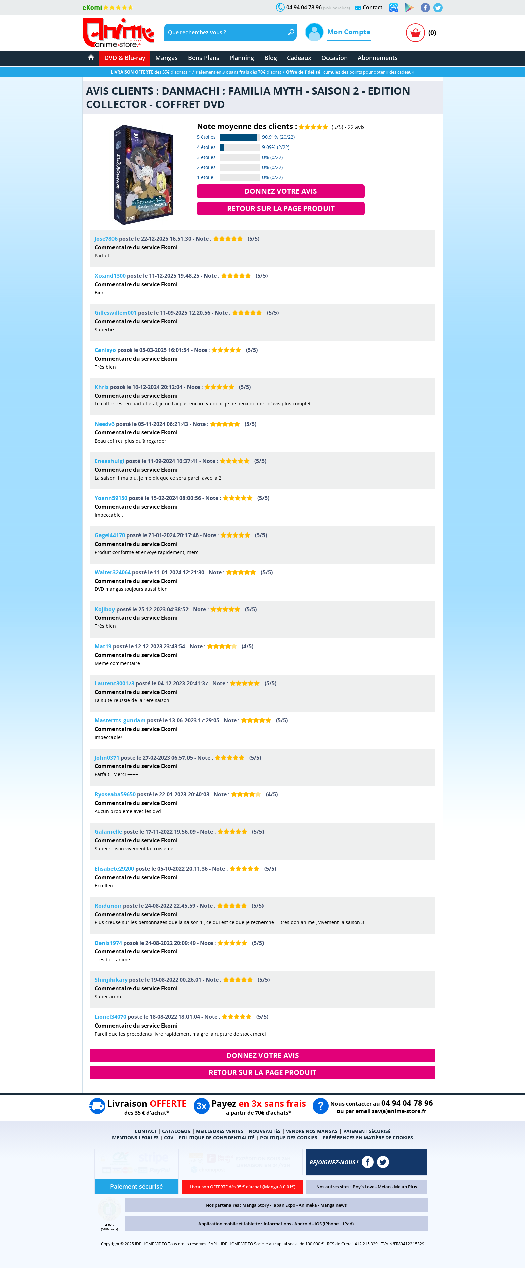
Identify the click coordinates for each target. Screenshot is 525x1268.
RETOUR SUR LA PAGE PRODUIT (281, 208)
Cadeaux (299, 58)
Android (302, 1224)
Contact (372, 7)
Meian (384, 1187)
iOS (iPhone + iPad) (334, 1224)
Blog (270, 58)
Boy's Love (363, 1187)
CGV (168, 1137)
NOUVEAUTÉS (265, 1131)
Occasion (334, 58)
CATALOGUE (176, 1131)
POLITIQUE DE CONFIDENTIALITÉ (217, 1137)
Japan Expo (283, 1205)
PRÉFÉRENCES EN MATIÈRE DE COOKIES (368, 1137)
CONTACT (146, 1131)
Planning (241, 58)
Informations (277, 1224)
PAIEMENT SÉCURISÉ (367, 1131)
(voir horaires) (336, 8)
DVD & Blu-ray (124, 58)
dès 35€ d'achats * (151, 72)
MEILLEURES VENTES (219, 1131)
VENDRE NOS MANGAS (312, 1131)
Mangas (166, 58)
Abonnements (378, 58)
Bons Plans (203, 58)
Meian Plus (405, 1187)
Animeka (308, 1205)
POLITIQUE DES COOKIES (288, 1137)
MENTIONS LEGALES (135, 1137)
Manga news (333, 1205)
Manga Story (255, 1205)
